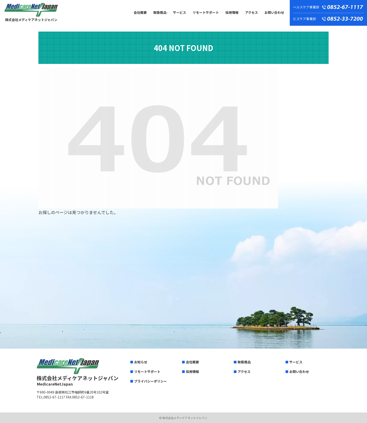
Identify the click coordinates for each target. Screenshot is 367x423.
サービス (295, 362)
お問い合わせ (299, 371)
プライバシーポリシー (150, 381)
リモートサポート (147, 371)
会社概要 (192, 362)
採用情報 (192, 371)
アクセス (244, 371)
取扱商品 (244, 362)
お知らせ (140, 362)
